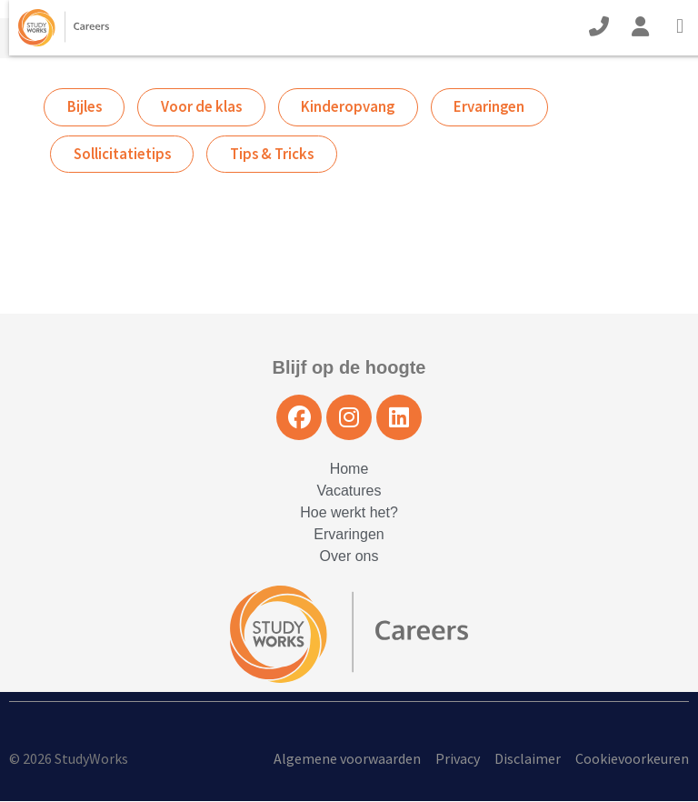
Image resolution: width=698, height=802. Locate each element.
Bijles (85, 107)
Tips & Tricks (277, 155)
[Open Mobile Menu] (685, 27)
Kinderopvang (353, 107)
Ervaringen (497, 107)
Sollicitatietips (124, 155)
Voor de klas (204, 107)
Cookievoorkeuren (632, 759)
